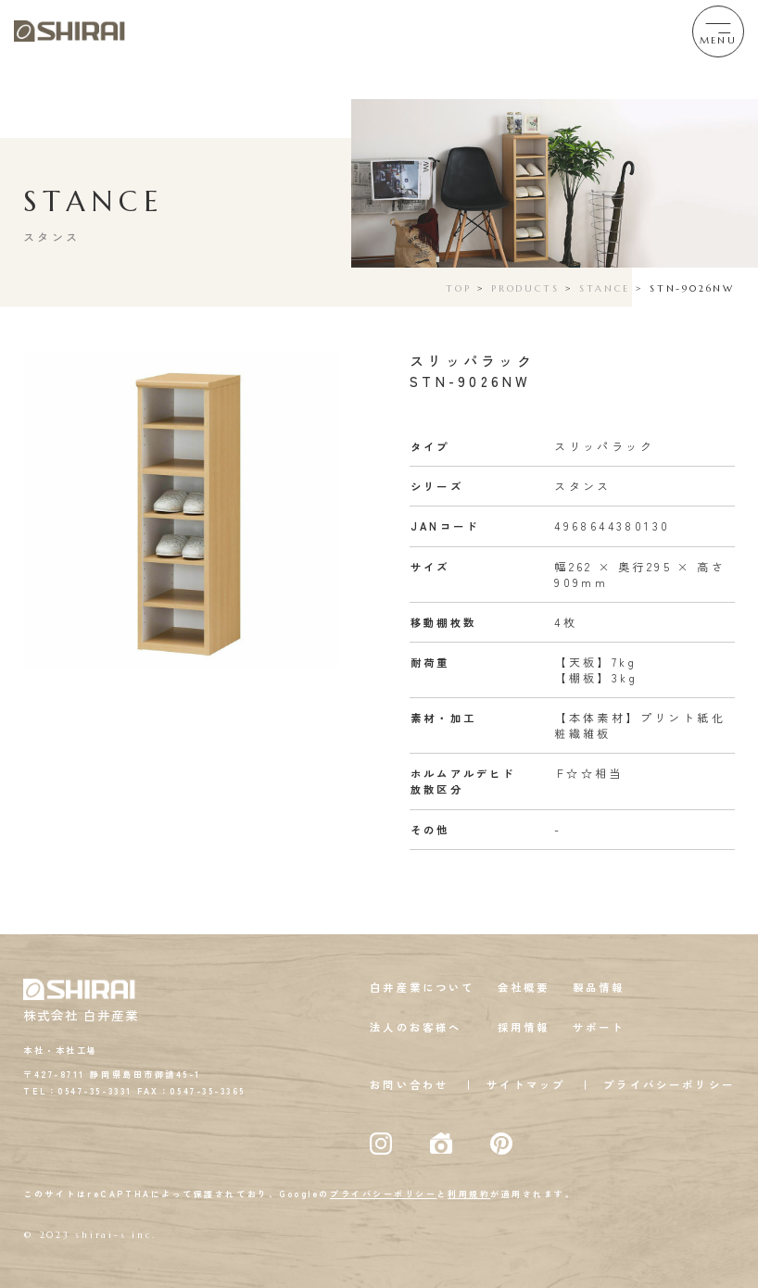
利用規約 (469, 1193)
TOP (458, 288)
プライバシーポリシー (669, 1084)
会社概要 (524, 987)
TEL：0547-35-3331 (78, 1090)
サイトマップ (525, 1084)
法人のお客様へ (415, 1026)
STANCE (604, 288)
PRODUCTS (525, 288)
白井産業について (422, 987)
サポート (599, 1026)
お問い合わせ (409, 1084)
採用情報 (524, 1026)
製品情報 (599, 987)
